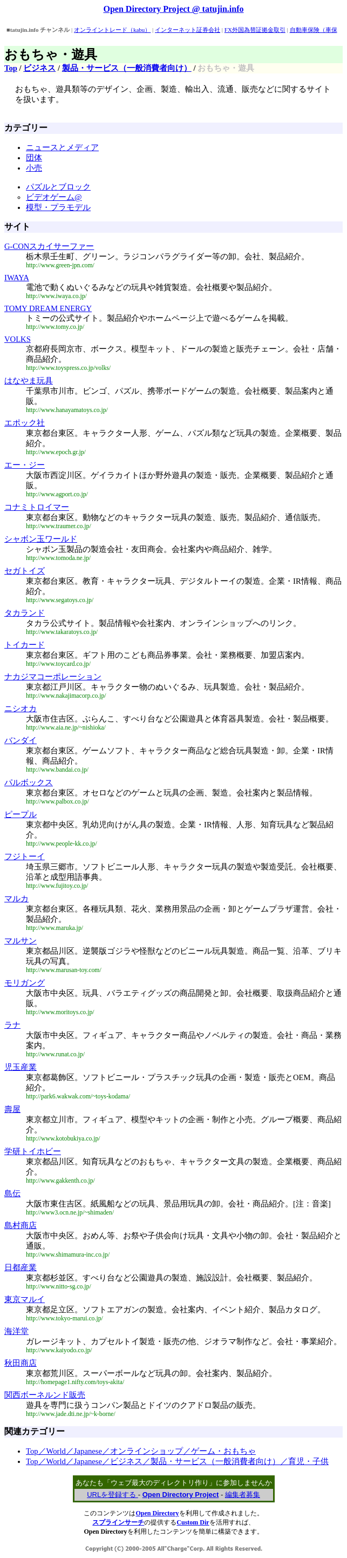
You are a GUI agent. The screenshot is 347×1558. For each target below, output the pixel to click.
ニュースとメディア (62, 147)
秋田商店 (20, 1363)
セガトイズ (24, 570)
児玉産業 (20, 1067)
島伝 (12, 1193)
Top (10, 68)
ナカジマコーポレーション (52, 676)
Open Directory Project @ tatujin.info (173, 9)
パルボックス (28, 782)
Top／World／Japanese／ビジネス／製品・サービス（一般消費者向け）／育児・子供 (177, 1461)
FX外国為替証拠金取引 (254, 29)
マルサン (20, 940)
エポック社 (24, 423)
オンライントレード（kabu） (112, 29)
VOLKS (17, 339)
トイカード (24, 644)
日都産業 (20, 1267)
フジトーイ (24, 856)
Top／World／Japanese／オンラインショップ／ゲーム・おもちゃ (141, 1451)
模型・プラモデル (58, 207)
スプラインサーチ (118, 1522)
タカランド (24, 613)
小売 (34, 168)
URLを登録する (112, 1494)
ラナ (12, 1025)
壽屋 (12, 1109)
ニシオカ (20, 708)
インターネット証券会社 (187, 29)
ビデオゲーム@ (54, 197)
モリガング (24, 983)
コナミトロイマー (36, 507)
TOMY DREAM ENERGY (48, 308)
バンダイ (20, 740)
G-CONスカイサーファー (49, 246)
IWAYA (16, 277)
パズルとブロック (58, 187)
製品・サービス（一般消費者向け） (127, 68)
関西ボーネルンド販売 (44, 1395)
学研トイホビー (32, 1151)
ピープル (20, 814)
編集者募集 (242, 1494)
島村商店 (20, 1225)
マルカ (16, 898)
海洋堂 (16, 1331)
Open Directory (157, 1513)
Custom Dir (192, 1522)
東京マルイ (24, 1299)
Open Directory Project (180, 1494)
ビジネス (39, 68)
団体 (34, 157)
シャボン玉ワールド (40, 539)
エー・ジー (24, 465)
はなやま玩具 (28, 380)
